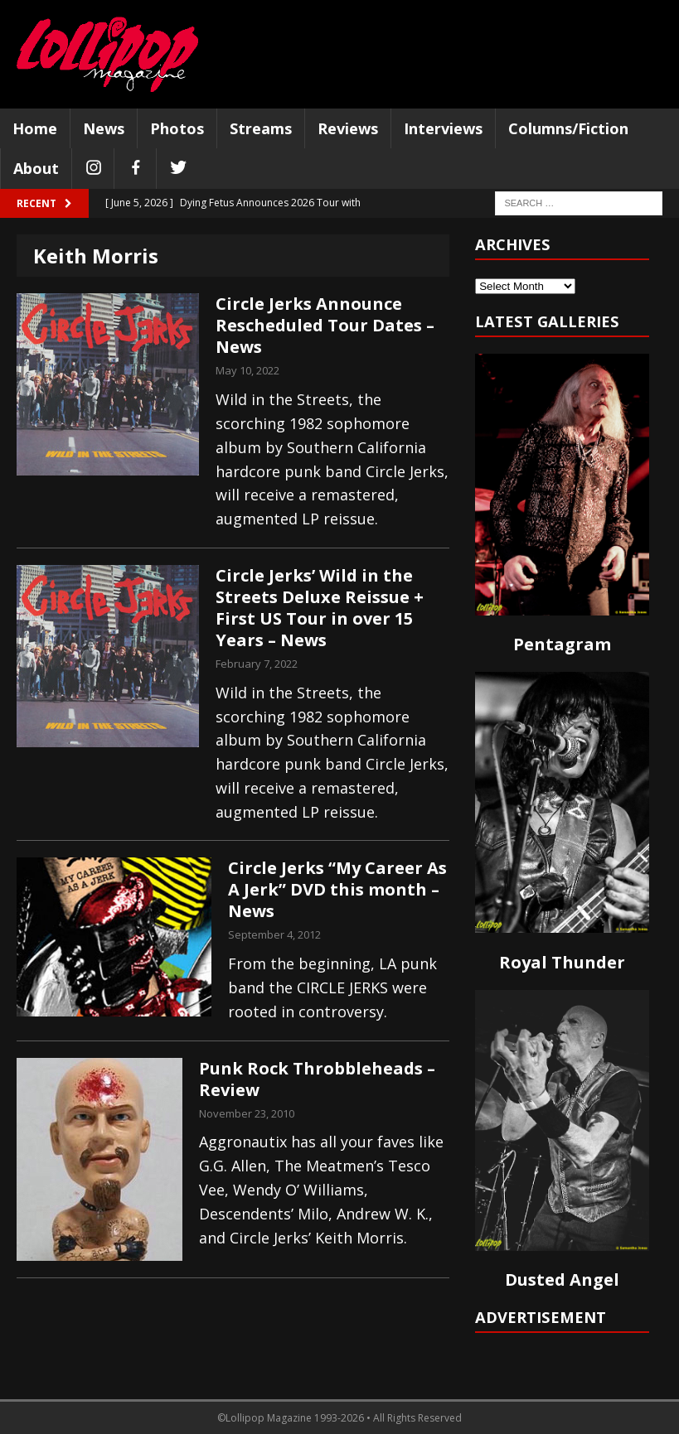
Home (34, 128)
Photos (177, 128)
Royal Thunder (562, 962)
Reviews (348, 128)
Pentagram (562, 644)
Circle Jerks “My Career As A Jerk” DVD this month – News (337, 889)
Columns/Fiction (568, 128)
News (103, 128)
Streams (261, 128)
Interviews (443, 128)
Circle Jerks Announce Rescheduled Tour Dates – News (325, 325)
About (36, 168)
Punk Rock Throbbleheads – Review (317, 1079)
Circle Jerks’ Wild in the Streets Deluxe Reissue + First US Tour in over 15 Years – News (320, 607)
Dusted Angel (562, 1279)
